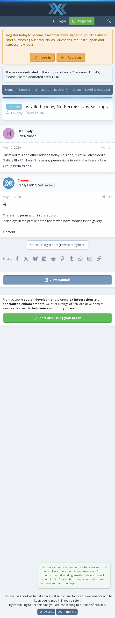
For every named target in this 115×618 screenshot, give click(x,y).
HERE (56, 77)
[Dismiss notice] (105, 567)
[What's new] (99, 21)
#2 (110, 197)
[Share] (104, 148)
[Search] (109, 21)
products (43, 40)
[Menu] (6, 21)
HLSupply (16, 113)
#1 (110, 148)
